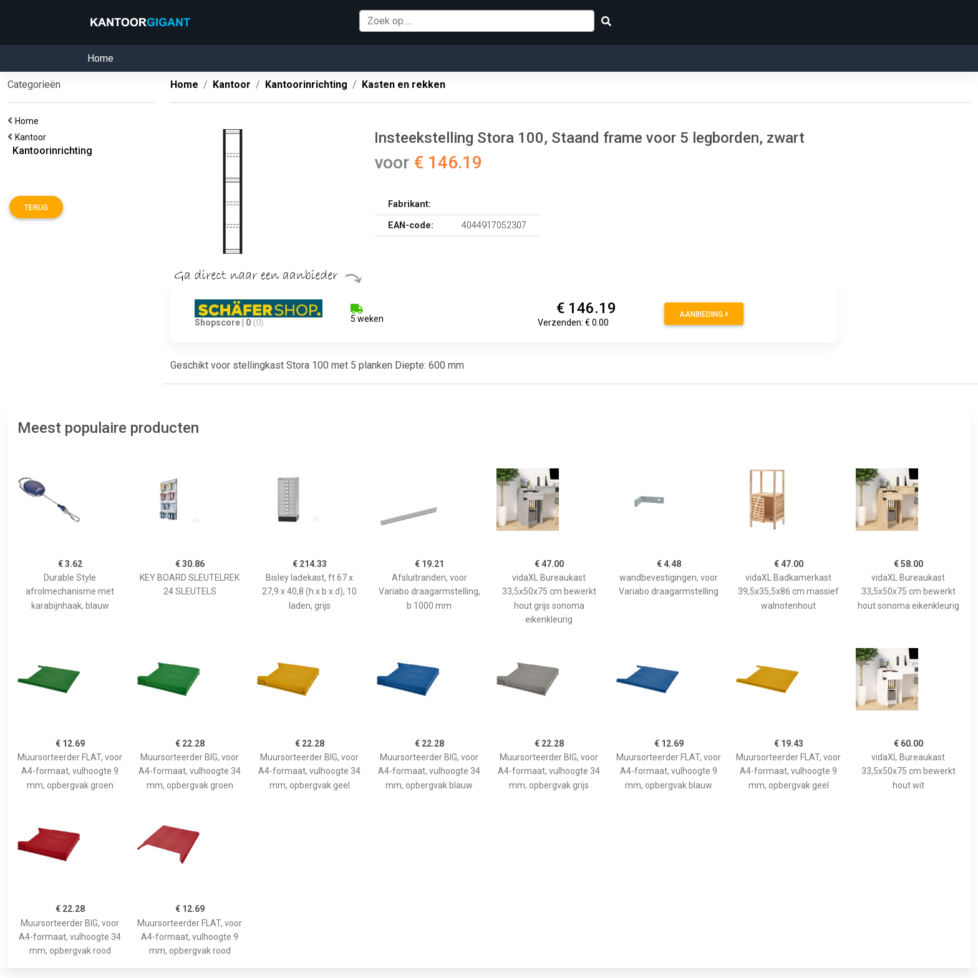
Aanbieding (704, 314)
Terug (36, 207)
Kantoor (32, 137)
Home (100, 58)
